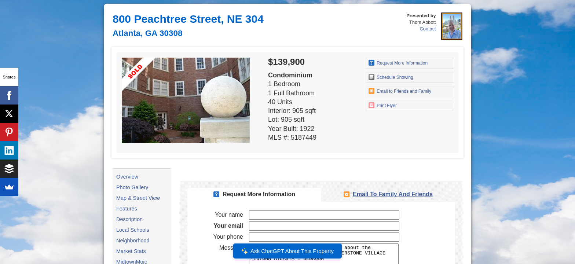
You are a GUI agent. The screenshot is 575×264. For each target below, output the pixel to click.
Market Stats (131, 251)
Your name (229, 215)
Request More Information (398, 63)
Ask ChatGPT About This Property (287, 251)
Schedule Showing (391, 77)
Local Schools (132, 230)
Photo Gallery (132, 187)
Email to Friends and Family (400, 91)
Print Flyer (383, 105)
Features (126, 209)
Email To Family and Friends (393, 194)
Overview (127, 177)
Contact (428, 29)
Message (231, 248)
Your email (228, 226)
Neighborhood (132, 240)
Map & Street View (138, 198)
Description (129, 219)
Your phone (228, 237)
